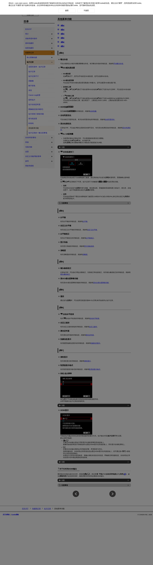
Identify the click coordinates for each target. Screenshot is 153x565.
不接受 (18, 5)
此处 (78, 3)
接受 (120, 3)
